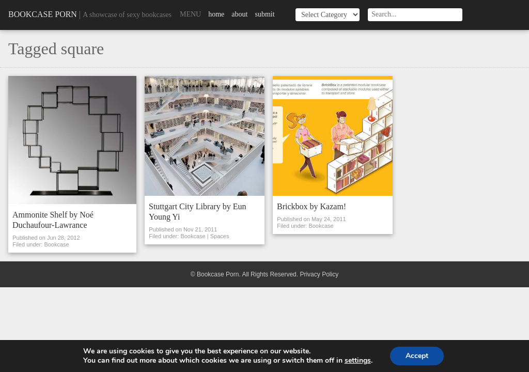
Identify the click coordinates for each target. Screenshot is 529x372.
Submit (264, 14)
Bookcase (56, 244)
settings (358, 360)
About (239, 14)
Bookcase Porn (42, 14)
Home (216, 14)
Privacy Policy (319, 274)
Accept (417, 356)
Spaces (219, 236)
